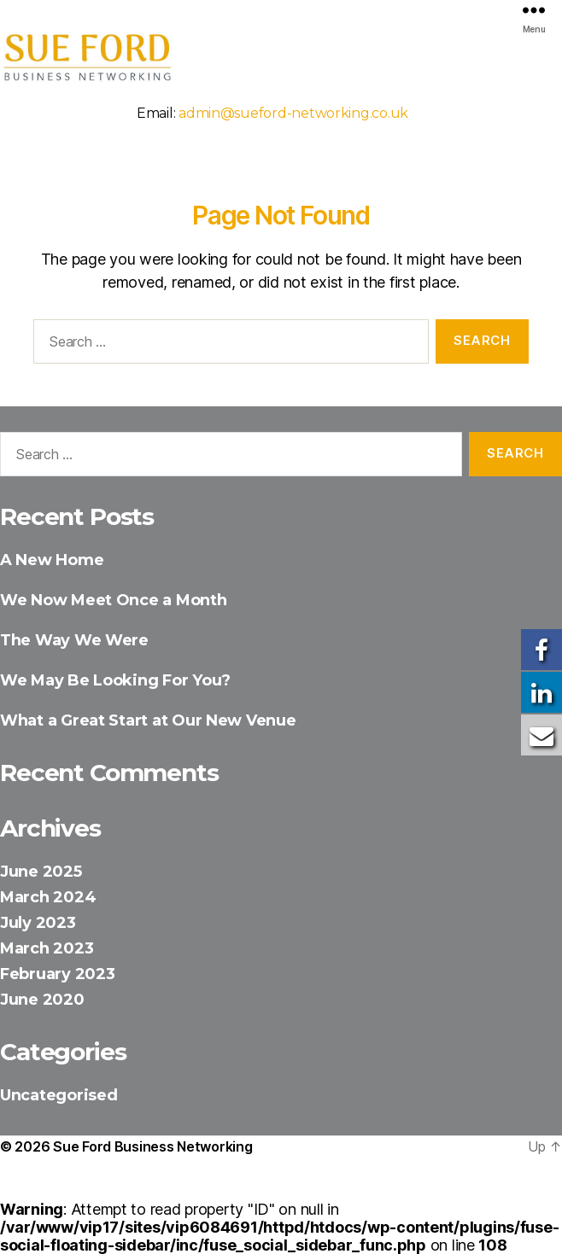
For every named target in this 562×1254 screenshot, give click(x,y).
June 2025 (41, 871)
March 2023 (46, 948)
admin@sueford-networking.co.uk (293, 113)
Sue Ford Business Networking (152, 1146)
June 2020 (42, 999)
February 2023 (57, 974)
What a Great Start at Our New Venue (148, 720)
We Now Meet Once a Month (113, 600)
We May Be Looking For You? (115, 680)
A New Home (51, 560)
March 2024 (48, 897)
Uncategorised (59, 1095)
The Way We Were (74, 640)
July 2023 (38, 922)
